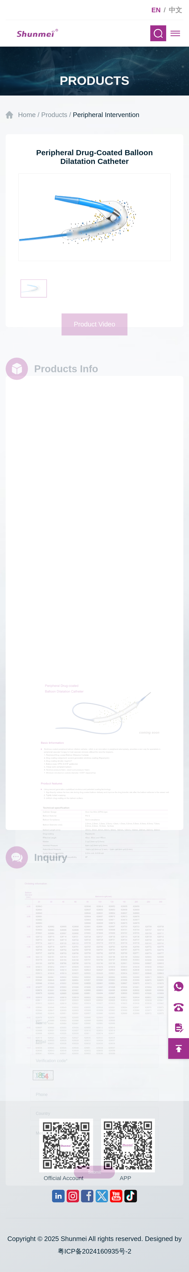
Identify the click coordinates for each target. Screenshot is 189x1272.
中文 (175, 10)
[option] (94, 219)
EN (156, 10)
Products (54, 114)
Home (27, 114)
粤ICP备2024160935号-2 (94, 1251)
